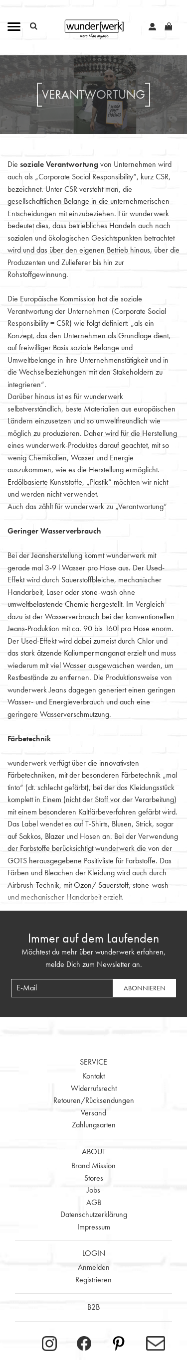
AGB (93, 1202)
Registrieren (93, 1279)
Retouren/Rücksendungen (93, 1100)
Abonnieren (145, 987)
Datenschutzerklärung (93, 1214)
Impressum (93, 1227)
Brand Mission (93, 1165)
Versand (93, 1112)
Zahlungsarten (94, 1124)
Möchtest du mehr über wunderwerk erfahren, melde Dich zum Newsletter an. (93, 958)
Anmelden (94, 1267)
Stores (93, 1178)
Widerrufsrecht (94, 1088)
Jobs (93, 1190)
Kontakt (93, 1076)
